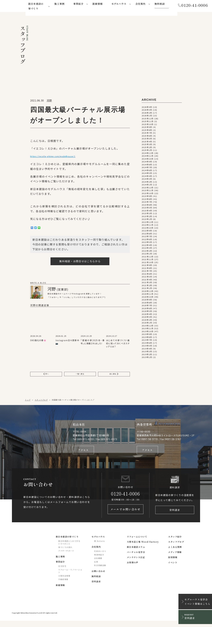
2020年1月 (147, 323)
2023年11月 (148, 191)
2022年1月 (147, 254)
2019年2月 (147, 355)
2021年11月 (148, 260)
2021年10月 (148, 263)
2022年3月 (147, 248)
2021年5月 (147, 277)
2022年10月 (148, 228)
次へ (46, 377)
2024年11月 (148, 156)
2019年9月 (147, 335)
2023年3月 (147, 214)
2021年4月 (147, 280)
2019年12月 (148, 326)
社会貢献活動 (100, 571)
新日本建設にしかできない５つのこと (69, 548)
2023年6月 (147, 205)
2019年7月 (147, 341)
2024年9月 (147, 162)
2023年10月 (148, 194)
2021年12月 (148, 257)
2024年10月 (148, 159)
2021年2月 (147, 286)
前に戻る (114, 377)
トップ (27, 403)
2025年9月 (147, 128)
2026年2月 (147, 113)
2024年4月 (147, 177)
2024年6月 (147, 171)
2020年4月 (147, 315)
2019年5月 (147, 346)
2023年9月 (147, 197)
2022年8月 (147, 234)
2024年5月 (147, 174)
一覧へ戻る (80, 377)
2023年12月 (148, 188)
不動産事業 (63, 585)
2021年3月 (147, 283)
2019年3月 (147, 352)
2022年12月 (148, 223)
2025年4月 (147, 142)
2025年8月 (147, 131)
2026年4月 (147, 108)
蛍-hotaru (99, 547)
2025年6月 (147, 136)
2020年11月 (148, 295)
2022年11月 (148, 225)
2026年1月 (147, 116)
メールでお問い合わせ (125, 515)
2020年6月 (147, 309)
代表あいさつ (100, 557)
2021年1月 (147, 289)
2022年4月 (147, 246)
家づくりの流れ (65, 553)
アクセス (83, 454)
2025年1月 (147, 151)
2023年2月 (147, 217)
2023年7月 (147, 202)
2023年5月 (147, 208)
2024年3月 (147, 179)
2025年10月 (148, 125)
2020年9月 (147, 300)
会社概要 (98, 564)
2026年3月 (147, 110)
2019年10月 (148, 332)
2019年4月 (147, 349)
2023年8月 (147, 200)
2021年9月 (147, 266)
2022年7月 (147, 237)
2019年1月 (147, 358)
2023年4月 (147, 211)
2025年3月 (147, 145)
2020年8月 (147, 303)
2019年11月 (148, 329)
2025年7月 (147, 133)
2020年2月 (147, 320)
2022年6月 (147, 240)
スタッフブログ (41, 403)
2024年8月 (147, 165)
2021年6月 (147, 274)
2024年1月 (147, 185)
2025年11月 (148, 122)
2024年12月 (148, 154)
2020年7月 (147, 306)
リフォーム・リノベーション (70, 577)
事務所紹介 (99, 561)
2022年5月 (147, 243)
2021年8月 (147, 269)
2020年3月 (147, 318)
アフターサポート (66, 557)
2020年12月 (148, 292)
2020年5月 (147, 312)
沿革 (96, 568)
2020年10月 (148, 297)
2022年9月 (147, 231)
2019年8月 (147, 338)
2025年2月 (147, 148)
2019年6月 (147, 343)
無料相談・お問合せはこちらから (80, 263)
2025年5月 (147, 139)
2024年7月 (147, 168)
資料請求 (175, 515)
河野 (49, 101)
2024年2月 (147, 182)
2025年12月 (148, 119)
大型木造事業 (64, 582)
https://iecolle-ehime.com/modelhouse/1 (60, 157)
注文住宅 (62, 572)
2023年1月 (147, 220)
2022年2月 (147, 251)
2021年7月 (147, 272)
